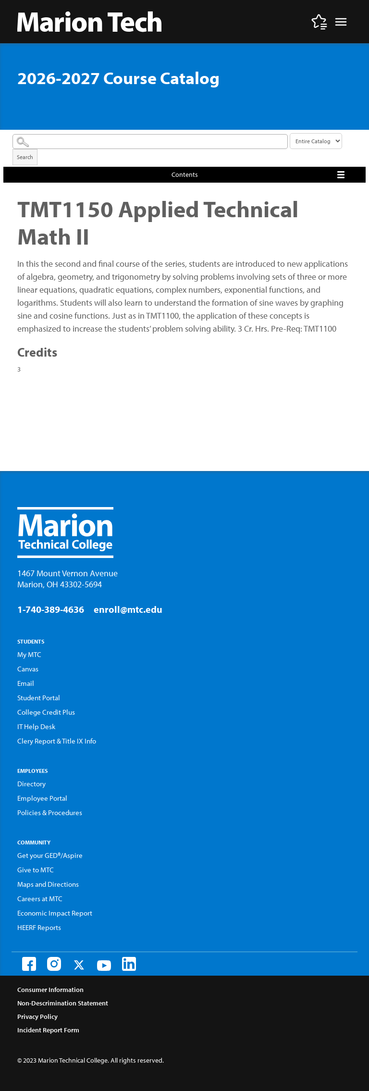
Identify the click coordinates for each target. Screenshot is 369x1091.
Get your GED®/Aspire (50, 855)
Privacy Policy (37, 1016)
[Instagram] (54, 964)
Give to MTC (35, 869)
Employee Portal (42, 798)
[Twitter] (79, 965)
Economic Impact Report (54, 912)
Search (25, 157)
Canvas (27, 668)
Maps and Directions (48, 884)
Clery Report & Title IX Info (56, 740)
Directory (31, 783)
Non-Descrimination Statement (62, 1003)
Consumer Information (50, 989)
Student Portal (38, 697)
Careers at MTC (39, 898)
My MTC (29, 654)
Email (25, 683)
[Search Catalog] (150, 141)
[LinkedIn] (129, 964)
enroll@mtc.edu (128, 609)
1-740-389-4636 (50, 609)
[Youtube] (104, 965)
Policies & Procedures (49, 812)
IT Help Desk (36, 726)
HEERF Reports (39, 927)
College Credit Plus (46, 712)
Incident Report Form (48, 1030)
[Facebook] (29, 964)
